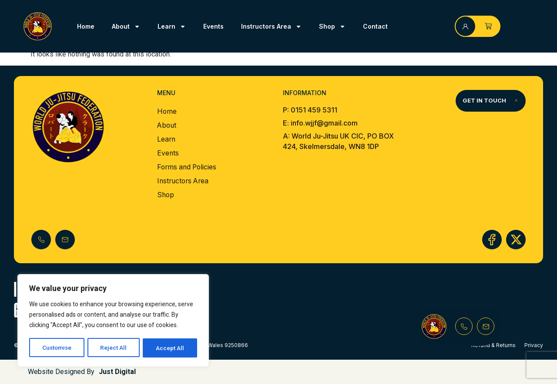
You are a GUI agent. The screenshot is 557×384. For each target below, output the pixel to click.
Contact (375, 26)
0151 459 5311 (314, 110)
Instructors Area (271, 26)
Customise (57, 347)
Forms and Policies (188, 167)
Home (85, 26)
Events (213, 26)
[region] (113, 321)
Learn (172, 26)
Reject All (114, 347)
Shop (332, 26)
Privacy (533, 345)
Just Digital (117, 371)
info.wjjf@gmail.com (323, 123)
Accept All (170, 347)
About (126, 26)
